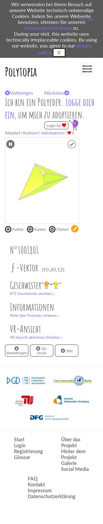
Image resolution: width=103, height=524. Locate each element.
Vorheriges (19, 93)
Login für (56, 125)
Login (20, 445)
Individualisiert (52, 133)
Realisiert (30, 133)
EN (90, 19)
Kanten (38, 228)
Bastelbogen (17, 350)
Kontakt (36, 484)
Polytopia (21, 71)
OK (59, 52)
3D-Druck (41, 350)
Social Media (75, 469)
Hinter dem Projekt (73, 454)
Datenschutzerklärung (48, 28)
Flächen (60, 228)
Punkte (16, 228)
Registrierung (28, 451)
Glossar (22, 457)
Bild (66, 350)
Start (19, 439)
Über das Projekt (70, 442)
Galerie (69, 463)
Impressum (40, 490)
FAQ (33, 478)
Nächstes (56, 93)
